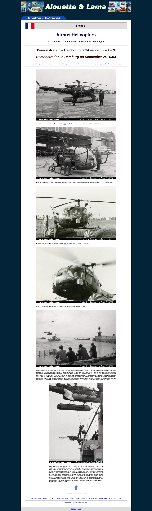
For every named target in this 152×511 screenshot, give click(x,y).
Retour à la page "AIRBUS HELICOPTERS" (44, 64)
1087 (65, 124)
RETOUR (73, 509)
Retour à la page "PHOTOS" (66, 64)
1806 (70, 182)
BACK (79, 509)
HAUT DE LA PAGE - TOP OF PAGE (76, 493)
